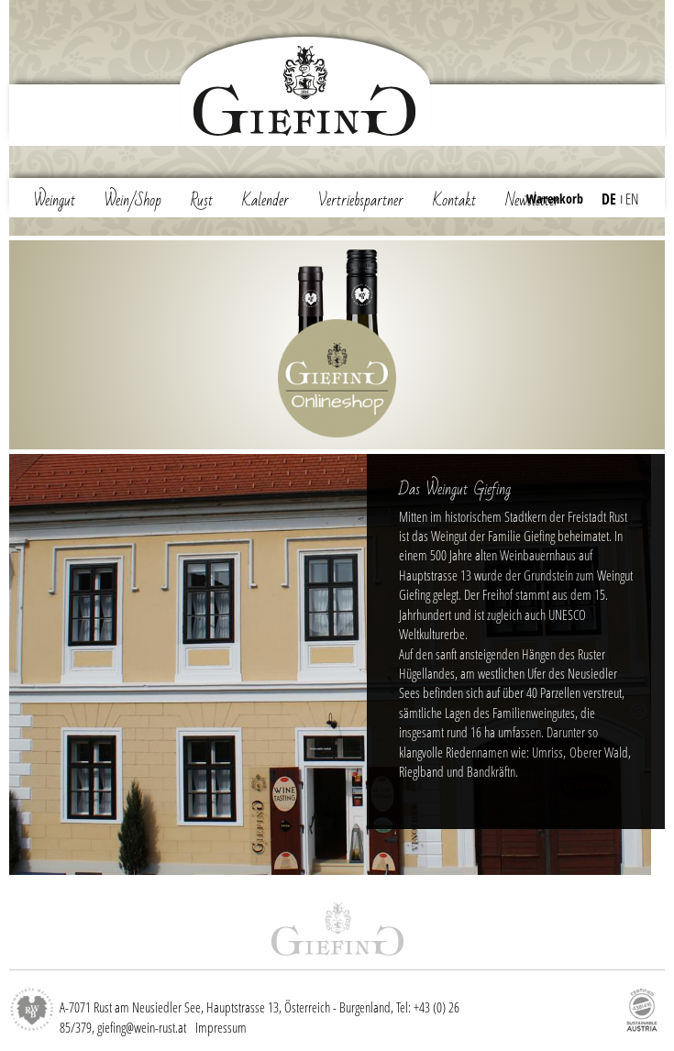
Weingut (54, 200)
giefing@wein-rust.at (141, 1027)
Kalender (265, 200)
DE (609, 199)
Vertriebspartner (360, 200)
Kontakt (454, 200)
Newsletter (532, 200)
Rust (202, 200)
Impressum (221, 1027)
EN (632, 199)
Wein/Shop (133, 200)
